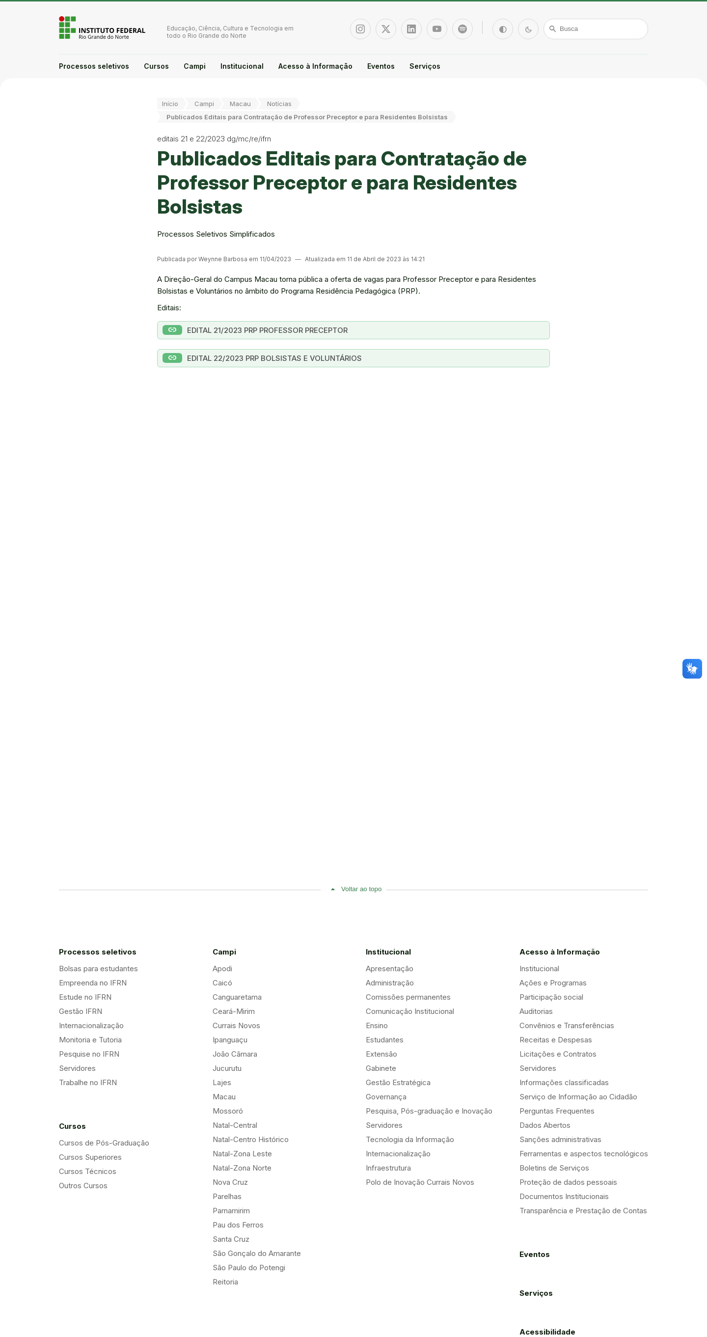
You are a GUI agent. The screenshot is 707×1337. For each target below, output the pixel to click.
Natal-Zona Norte (242, 1168)
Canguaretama (237, 997)
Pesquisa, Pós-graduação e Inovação (429, 1111)
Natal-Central (235, 1125)
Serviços (424, 66)
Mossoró (228, 1111)
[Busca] (596, 29)
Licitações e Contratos (558, 1054)
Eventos (381, 66)
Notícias (279, 104)
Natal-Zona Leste (242, 1153)
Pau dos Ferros (238, 1224)
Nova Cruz (230, 1182)
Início (170, 104)
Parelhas (227, 1196)
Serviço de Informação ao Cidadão (578, 1096)
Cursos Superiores (90, 1157)
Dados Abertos (545, 1125)
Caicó (222, 982)
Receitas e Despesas (555, 1039)
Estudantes (385, 1039)
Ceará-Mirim (234, 1011)
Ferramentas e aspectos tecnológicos (583, 1153)
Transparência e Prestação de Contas (583, 1210)
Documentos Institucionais (564, 1196)
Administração (390, 982)
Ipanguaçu (230, 1039)
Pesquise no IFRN (89, 1054)
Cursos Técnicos (87, 1171)
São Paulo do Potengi (249, 1267)
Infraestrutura (388, 1168)
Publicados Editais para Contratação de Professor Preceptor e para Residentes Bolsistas (307, 117)
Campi (195, 66)
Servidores (77, 1068)
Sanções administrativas (560, 1139)
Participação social (551, 997)
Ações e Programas (553, 982)
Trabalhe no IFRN (88, 1082)
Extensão (381, 1054)
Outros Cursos (83, 1185)
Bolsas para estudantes (98, 968)
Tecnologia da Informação (410, 1139)
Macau (240, 104)
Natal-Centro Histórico (251, 1139)
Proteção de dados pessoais (568, 1182)
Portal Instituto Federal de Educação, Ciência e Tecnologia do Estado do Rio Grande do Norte (103, 27)
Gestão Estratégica (398, 1082)
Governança (386, 1096)
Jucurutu (227, 1068)
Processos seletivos (94, 66)
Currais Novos (236, 1025)
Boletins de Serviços (554, 1168)
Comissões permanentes (408, 997)
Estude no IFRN (85, 997)
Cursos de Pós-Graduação (104, 1142)
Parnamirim (231, 1210)
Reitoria (225, 1281)
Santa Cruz (231, 1239)
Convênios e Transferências (566, 1025)
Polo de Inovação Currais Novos (420, 1182)
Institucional (242, 66)
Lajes (222, 1082)
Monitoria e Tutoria (90, 1039)
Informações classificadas (564, 1082)
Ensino (377, 1025)
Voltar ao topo (361, 889)
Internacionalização (91, 1025)
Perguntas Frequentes (557, 1111)
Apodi (222, 968)
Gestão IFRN (80, 1011)
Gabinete (381, 1068)
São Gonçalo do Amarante (257, 1253)
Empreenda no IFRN (93, 982)
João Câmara (235, 1054)
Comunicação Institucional (410, 1011)
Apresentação (389, 968)
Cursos (156, 66)
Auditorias (536, 1011)
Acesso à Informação (315, 66)
